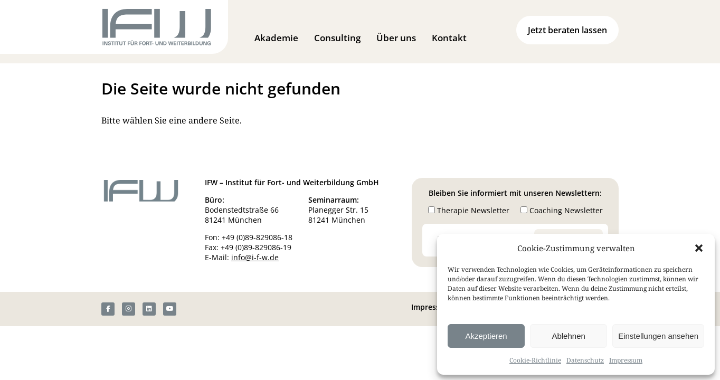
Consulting (337, 38)
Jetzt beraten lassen (567, 30)
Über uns (396, 38)
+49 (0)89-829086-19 (256, 247)
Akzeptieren (486, 335)
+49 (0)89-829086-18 (257, 237)
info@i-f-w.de (255, 257)
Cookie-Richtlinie (535, 360)
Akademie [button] (276, 38)
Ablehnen (568, 335)
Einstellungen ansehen (658, 335)
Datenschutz (585, 360)
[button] (699, 248)
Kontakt (449, 38)
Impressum (625, 360)
